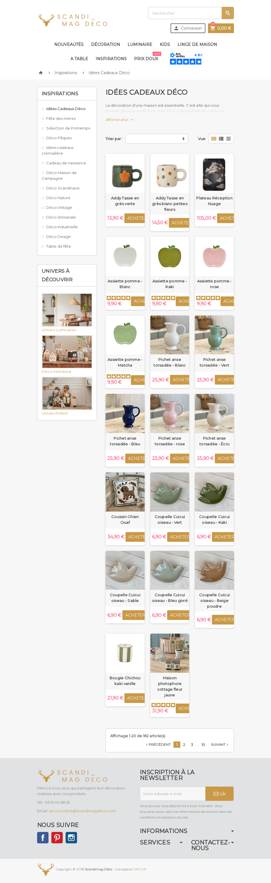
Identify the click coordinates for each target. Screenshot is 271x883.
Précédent (158, 745)
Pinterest (57, 837)
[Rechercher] (191, 13)
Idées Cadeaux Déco (66, 108)
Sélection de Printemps (68, 128)
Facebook (42, 837)
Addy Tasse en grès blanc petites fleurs (169, 204)
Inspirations (111, 58)
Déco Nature (58, 197)
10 (203, 744)
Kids (165, 44)
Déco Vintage (59, 207)
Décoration (105, 44)
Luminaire (140, 44)
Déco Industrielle (62, 227)
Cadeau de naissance (66, 163)
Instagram (71, 837)
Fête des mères (61, 118)
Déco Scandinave (63, 188)
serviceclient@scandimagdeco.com (82, 811)
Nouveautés (69, 44)
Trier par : (114, 138)
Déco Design (58, 236)
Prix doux (147, 56)
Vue (201, 138)
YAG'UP (140, 869)
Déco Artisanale (61, 217)
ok (220, 794)
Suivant (220, 745)
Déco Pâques (59, 138)
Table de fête (58, 246)
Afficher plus (120, 119)
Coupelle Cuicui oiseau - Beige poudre (214, 601)
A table (79, 58)
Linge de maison (197, 44)
